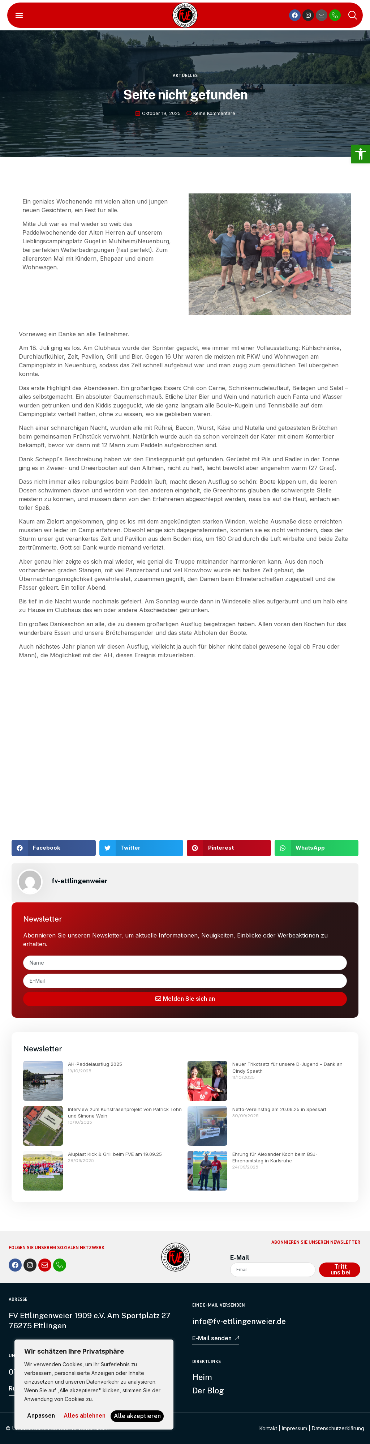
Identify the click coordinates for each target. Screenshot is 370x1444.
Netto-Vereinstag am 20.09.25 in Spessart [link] (279, 1109)
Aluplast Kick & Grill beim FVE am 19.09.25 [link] (115, 1154)
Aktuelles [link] (185, 81)
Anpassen (54, 1404)
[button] (19, 15)
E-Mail (239, 1257)
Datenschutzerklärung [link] (338, 1428)
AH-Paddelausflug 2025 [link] (95, 1064)
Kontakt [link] (268, 1428)
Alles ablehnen (124, 1404)
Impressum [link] (294, 1428)
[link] (360, 154)
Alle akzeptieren (93, 1416)
